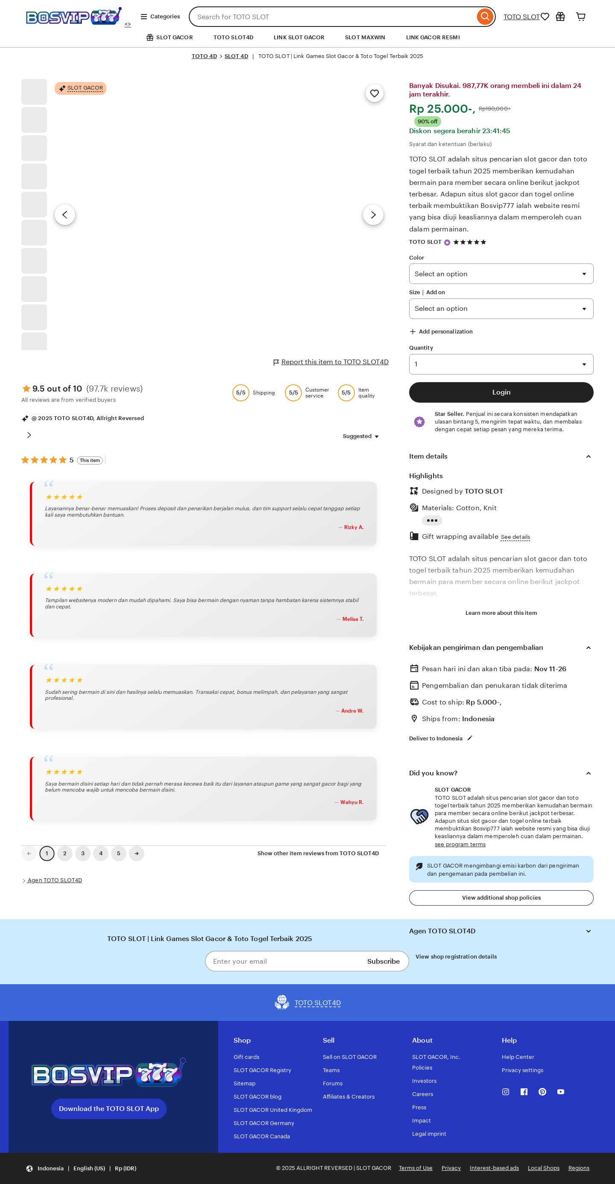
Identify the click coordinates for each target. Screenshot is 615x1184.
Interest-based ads (494, 1168)
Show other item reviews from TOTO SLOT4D (318, 853)
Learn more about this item (501, 613)
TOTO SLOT (522, 17)
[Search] (485, 16)
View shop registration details (456, 956)
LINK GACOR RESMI (433, 37)
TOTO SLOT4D (233, 37)
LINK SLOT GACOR (299, 37)
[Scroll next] (29, 435)
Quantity (421, 348)
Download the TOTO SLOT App (109, 1109)
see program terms (460, 844)
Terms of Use (416, 1168)
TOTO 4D (204, 56)
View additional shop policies (501, 898)
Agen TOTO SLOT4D (55, 880)
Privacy (451, 1168)
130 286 (501, 364)
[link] (29, 853)
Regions (578, 1168)
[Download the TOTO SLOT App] (109, 1073)
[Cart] (581, 16)
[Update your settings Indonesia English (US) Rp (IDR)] (81, 1168)
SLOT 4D (236, 56)
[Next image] (373, 215)
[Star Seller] (447, 242)
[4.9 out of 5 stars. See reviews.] (471, 242)
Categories (160, 16)
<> (77, 24)
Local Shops (543, 1168)
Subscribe (383, 961)
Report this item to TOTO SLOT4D (331, 362)
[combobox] (332, 16)
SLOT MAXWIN (365, 37)
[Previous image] (65, 215)
